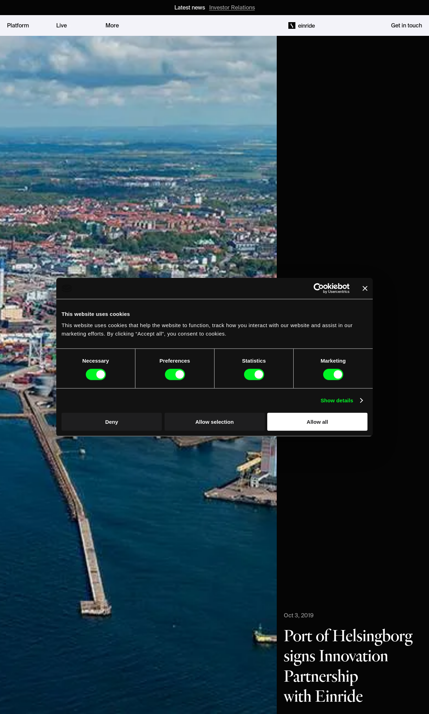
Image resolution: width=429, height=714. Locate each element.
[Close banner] (365, 288)
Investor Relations (232, 7)
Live (61, 25)
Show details (337, 400)
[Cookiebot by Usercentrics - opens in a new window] (319, 288)
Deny (111, 421)
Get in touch (406, 25)
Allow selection (214, 421)
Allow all (317, 421)
